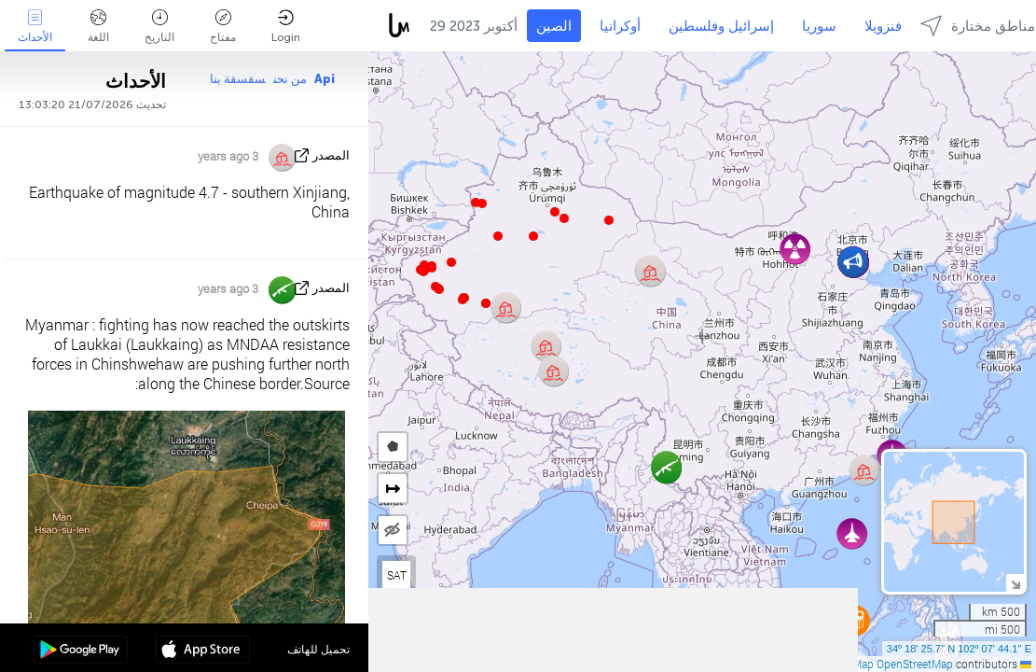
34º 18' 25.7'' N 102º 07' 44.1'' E (959, 648)
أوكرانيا (620, 26)
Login (285, 26)
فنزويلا (883, 26)
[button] (462, 299)
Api (324, 79)
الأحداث (35, 26)
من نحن (290, 79)
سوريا (819, 26)
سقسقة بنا (238, 79)
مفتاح (223, 26)
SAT (397, 574)
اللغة (98, 26)
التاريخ (159, 26)
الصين (554, 26)
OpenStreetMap (915, 663)
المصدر (331, 155)
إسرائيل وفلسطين (721, 26)
